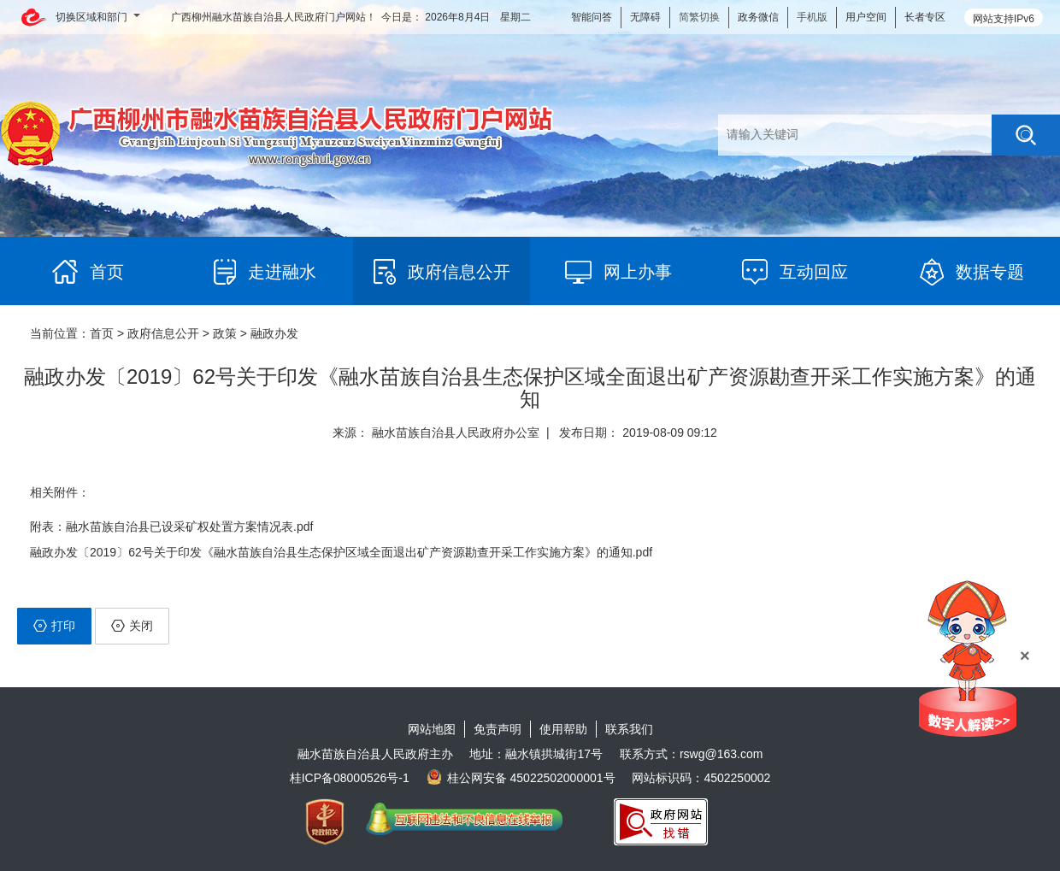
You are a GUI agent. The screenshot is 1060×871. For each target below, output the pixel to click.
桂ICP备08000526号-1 (349, 778)
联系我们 (629, 729)
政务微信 (758, 17)
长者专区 (924, 17)
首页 (102, 333)
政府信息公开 (163, 333)
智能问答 (591, 17)
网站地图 (432, 729)
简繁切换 (699, 17)
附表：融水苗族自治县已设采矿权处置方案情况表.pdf (171, 526)
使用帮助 (563, 729)
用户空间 (865, 17)
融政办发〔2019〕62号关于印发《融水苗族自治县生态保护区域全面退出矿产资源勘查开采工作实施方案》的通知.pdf (341, 552)
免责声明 (497, 729)
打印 (54, 626)
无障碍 (645, 17)
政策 (225, 333)
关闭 (132, 626)
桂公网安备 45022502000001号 (521, 778)
